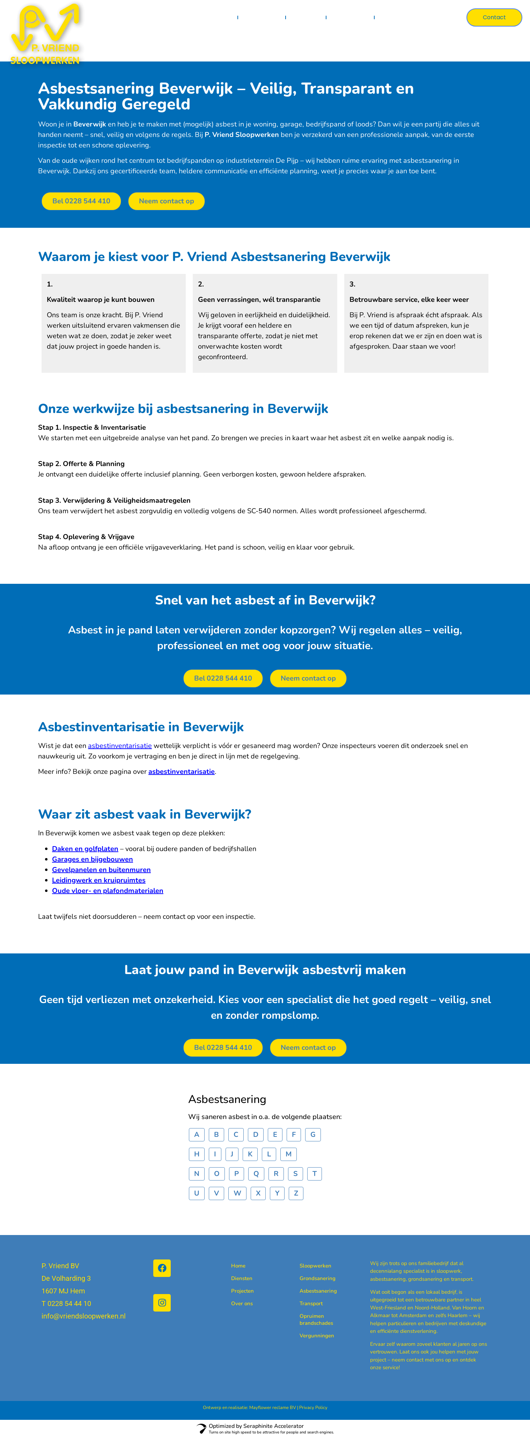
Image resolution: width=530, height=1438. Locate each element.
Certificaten (350, 17)
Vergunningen (311, 1335)
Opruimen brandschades (311, 1320)
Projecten (306, 17)
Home (223, 17)
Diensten (262, 17)
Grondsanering (311, 1278)
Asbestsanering (311, 1290)
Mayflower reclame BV (272, 1407)
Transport (311, 1303)
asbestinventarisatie (120, 745)
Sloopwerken (311, 1265)
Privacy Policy (313, 1407)
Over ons (394, 17)
